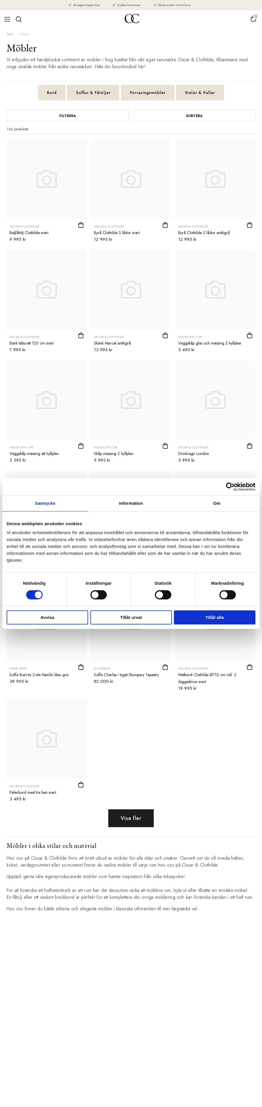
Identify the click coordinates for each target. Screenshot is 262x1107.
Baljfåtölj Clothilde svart (29, 233)
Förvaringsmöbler (148, 92)
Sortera (194, 115)
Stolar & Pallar (200, 92)
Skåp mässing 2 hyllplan (113, 453)
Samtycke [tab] (45, 503)
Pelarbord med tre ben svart (33, 792)
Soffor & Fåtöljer (93, 92)
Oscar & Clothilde (24, 226)
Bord (52, 92)
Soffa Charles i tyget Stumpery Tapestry (126, 675)
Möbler (24, 34)
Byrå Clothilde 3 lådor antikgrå (204, 233)
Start (10, 34)
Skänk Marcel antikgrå (112, 343)
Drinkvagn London (193, 453)
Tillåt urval (131, 617)
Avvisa (47, 617)
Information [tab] (131, 503)
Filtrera (67, 115)
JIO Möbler (102, 668)
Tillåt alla (215, 617)
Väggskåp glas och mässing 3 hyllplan (209, 343)
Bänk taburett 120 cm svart (32, 343)
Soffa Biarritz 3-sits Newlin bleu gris (39, 675)
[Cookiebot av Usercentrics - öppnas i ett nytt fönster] (230, 486)
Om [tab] (216, 503)
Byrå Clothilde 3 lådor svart (117, 233)
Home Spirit (18, 668)
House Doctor (190, 337)
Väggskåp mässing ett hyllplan (34, 453)
